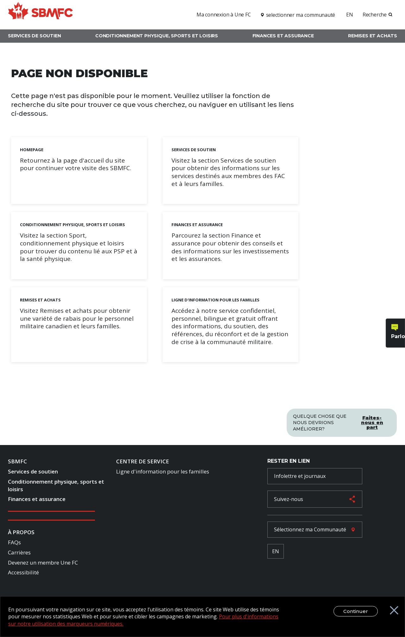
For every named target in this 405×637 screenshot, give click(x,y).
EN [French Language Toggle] (275, 551)
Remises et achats (372, 36)
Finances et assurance (283, 36)
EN (349, 14)
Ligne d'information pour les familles (162, 471)
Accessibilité (23, 572)
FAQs (14, 542)
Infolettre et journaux (300, 476)
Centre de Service (142, 461)
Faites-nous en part (372, 422)
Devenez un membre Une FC (43, 562)
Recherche (375, 14)
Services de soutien (34, 36)
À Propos (21, 532)
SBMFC (17, 461)
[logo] (40, 14)
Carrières (19, 552)
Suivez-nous (288, 499)
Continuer (355, 611)
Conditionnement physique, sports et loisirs (156, 36)
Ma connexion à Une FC (223, 14)
